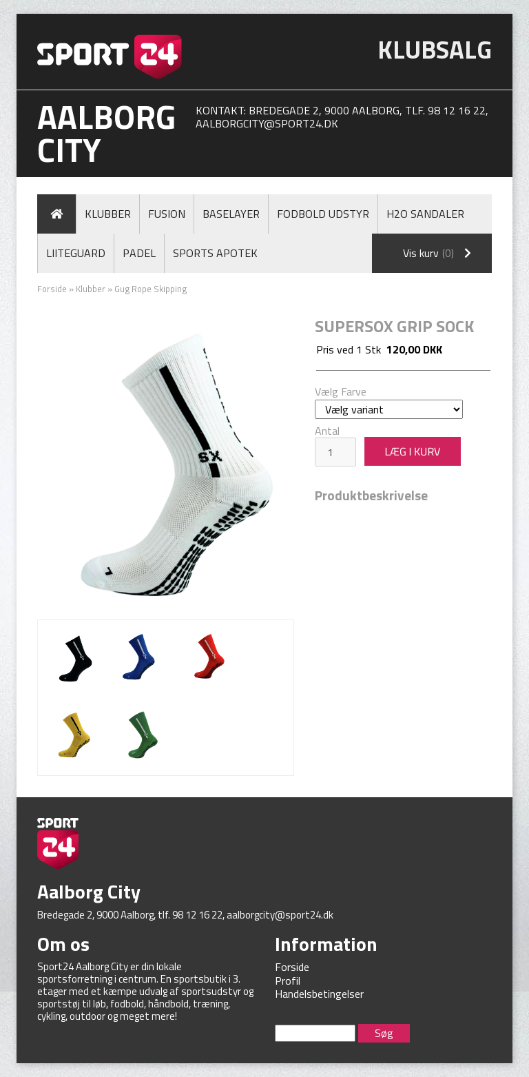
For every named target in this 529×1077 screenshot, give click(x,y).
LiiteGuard (75, 253)
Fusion (166, 213)
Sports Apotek (215, 253)
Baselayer (231, 213)
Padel (139, 253)
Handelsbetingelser (319, 993)
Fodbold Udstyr (323, 213)
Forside (52, 289)
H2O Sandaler (425, 213)
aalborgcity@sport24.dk (267, 123)
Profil (287, 980)
